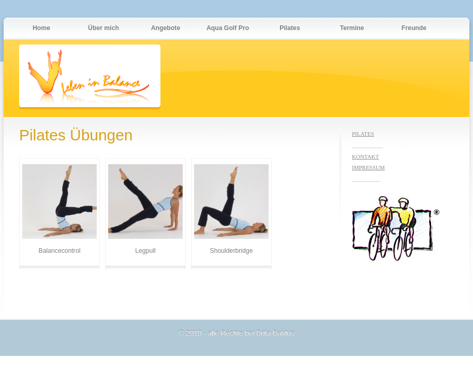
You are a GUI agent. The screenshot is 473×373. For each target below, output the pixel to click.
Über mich (103, 28)
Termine (352, 28)
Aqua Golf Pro (227, 28)
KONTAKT (365, 156)
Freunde (414, 28)
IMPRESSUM (368, 167)
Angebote (165, 28)
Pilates (289, 28)
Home (41, 28)
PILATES (363, 134)
